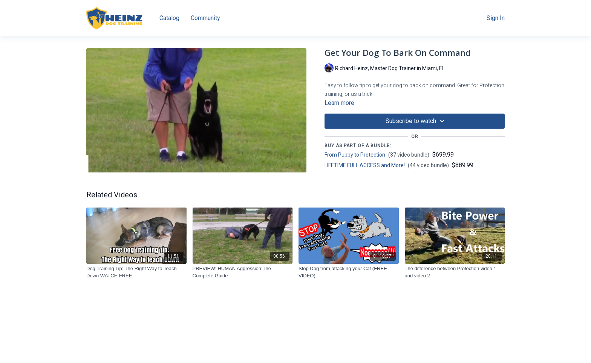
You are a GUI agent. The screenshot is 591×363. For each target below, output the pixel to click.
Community (205, 18)
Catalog (169, 18)
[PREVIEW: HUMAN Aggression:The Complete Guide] (243, 272)
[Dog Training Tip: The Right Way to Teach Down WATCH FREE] (136, 272)
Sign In (496, 18)
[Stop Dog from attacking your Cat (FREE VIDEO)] (349, 272)
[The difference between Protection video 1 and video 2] (455, 272)
